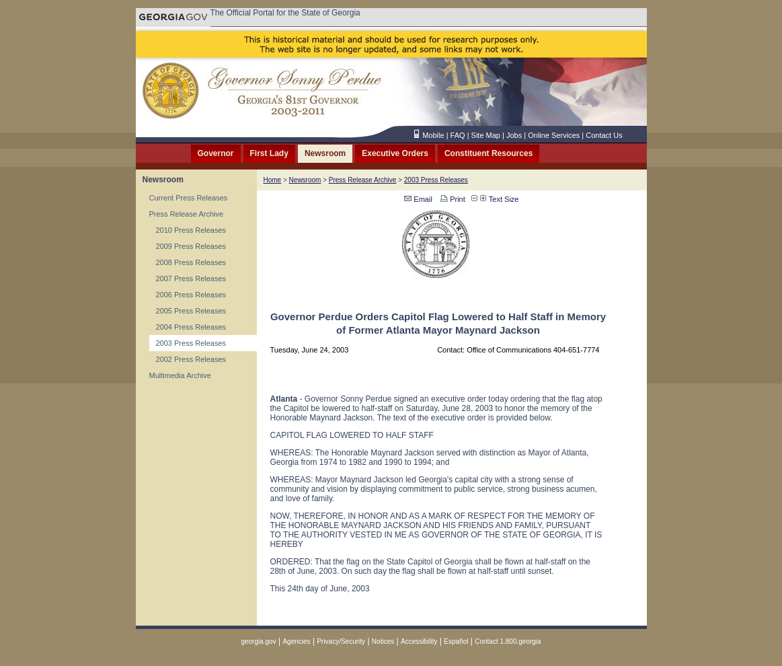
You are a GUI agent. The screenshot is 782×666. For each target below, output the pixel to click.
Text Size (499, 199)
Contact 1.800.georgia (508, 641)
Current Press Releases (188, 198)
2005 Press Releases (191, 311)
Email (418, 199)
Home (273, 180)
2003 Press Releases (191, 343)
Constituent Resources (488, 153)
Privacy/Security (341, 641)
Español (456, 641)
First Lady (269, 153)
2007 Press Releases (191, 278)
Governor (216, 153)
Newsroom (325, 153)
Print (451, 199)
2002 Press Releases (191, 359)
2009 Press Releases (191, 246)
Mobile (433, 135)
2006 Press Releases (191, 295)
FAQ (458, 135)
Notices (383, 641)
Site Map (485, 135)
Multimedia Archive (180, 375)
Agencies (296, 641)
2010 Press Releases (191, 230)
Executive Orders (395, 153)
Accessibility (419, 641)
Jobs (514, 135)
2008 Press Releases (191, 262)
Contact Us (604, 135)
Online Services (554, 135)
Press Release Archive (186, 214)
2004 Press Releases (191, 327)
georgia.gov (258, 641)
